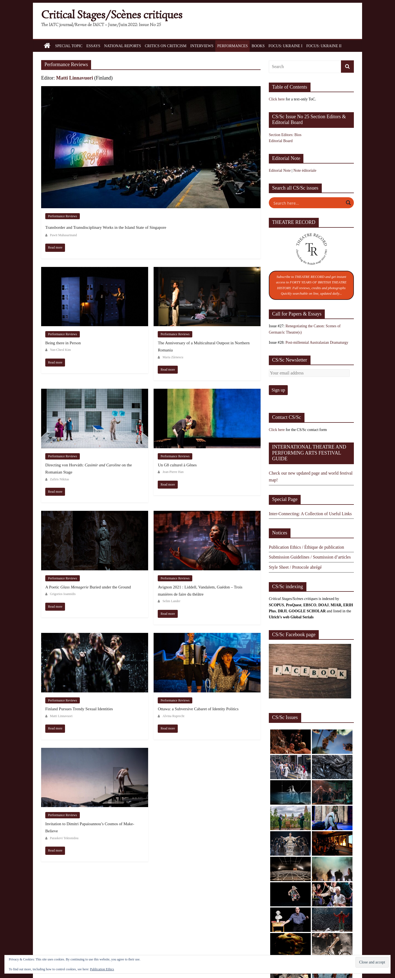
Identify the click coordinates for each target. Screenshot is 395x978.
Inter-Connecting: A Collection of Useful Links (310, 513)
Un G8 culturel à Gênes (177, 465)
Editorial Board (281, 141)
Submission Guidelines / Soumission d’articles (310, 557)
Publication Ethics (102, 969)
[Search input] (307, 203)
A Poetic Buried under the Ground (88, 587)
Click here (277, 99)
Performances (232, 46)
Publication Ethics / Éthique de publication (306, 547)
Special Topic (69, 46)
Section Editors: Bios (285, 135)
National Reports (122, 46)
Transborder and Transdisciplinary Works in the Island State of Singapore (105, 227)
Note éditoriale (305, 170)
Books (258, 46)
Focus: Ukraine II (323, 46)
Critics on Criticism (166, 46)
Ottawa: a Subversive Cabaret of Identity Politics (198, 709)
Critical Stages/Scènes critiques (111, 15)
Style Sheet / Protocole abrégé (295, 567)
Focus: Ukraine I (286, 46)
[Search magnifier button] (348, 203)
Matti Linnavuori (74, 78)
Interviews (201, 46)
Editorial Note (280, 170)
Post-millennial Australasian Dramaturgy (317, 342)
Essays (93, 46)
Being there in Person (63, 343)
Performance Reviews (62, 216)
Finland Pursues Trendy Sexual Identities (79, 709)
